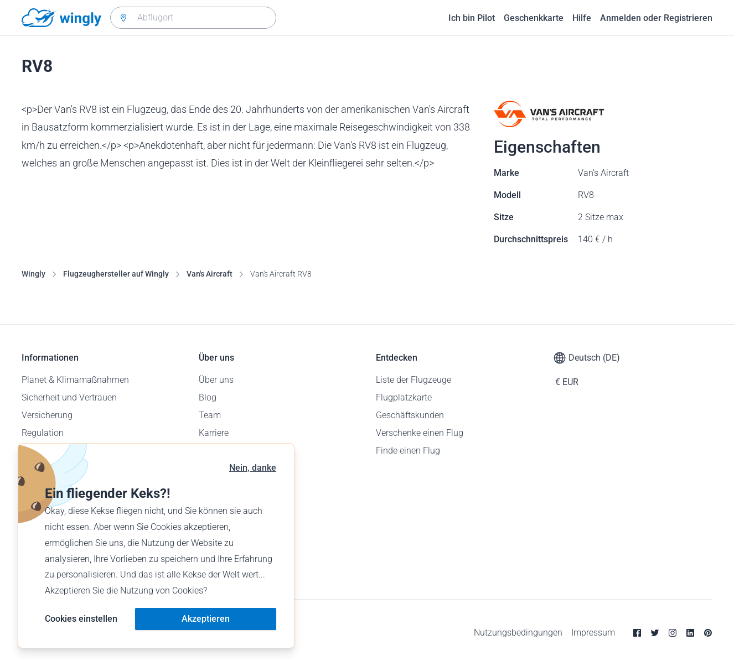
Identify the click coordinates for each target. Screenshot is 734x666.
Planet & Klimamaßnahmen (75, 379)
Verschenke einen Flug (419, 433)
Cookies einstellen (81, 618)
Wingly (33, 273)
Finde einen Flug (408, 450)
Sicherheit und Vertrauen (69, 397)
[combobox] (193, 18)
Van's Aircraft (209, 273)
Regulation (43, 433)
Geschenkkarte (534, 18)
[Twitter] (654, 632)
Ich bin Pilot (471, 18)
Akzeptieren (206, 618)
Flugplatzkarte (404, 397)
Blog (207, 397)
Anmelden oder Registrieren (656, 18)
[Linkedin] (690, 632)
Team (210, 415)
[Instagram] (672, 632)
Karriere (214, 433)
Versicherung (47, 415)
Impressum (593, 632)
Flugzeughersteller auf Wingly (116, 273)
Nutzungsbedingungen (518, 632)
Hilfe (581, 18)
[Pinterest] (708, 632)
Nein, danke (252, 467)
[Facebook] (637, 632)
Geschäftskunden (410, 415)
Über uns (216, 379)
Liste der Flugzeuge (413, 379)
